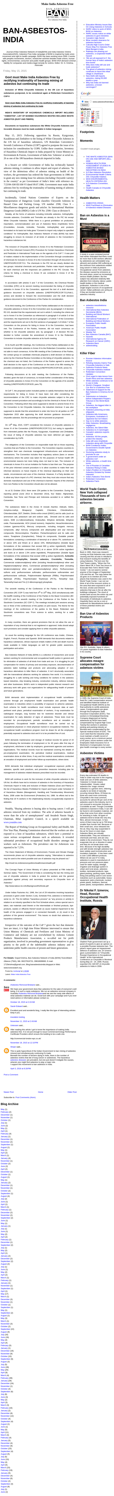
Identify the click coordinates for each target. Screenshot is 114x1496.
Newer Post (9, 1092)
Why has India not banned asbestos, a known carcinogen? (97, 84)
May (2, 1109)
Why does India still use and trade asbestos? (98, 66)
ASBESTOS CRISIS (94, 203)
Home (40, 1092)
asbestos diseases (18, 1060)
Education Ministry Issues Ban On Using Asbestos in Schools (99, 25)
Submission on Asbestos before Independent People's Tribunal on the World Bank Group (98, 399)
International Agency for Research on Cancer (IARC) (98, 340)
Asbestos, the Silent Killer (97, 427)
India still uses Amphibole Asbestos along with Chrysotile (99, 442)
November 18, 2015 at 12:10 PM (24, 1043)
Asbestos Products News (96, 367)
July (2, 1123)
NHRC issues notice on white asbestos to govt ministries (98, 34)
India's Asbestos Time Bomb (98, 477)
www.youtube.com (13, 822)
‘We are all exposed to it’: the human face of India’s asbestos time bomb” (99, 60)
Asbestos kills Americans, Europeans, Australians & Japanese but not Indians (97, 416)
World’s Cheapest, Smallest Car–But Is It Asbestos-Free (98, 386)
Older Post (72, 1092)
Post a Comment (11, 1075)
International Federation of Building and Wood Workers (98, 320)
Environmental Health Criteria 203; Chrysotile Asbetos (98, 175)
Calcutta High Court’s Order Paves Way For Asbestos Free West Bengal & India (99, 47)
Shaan (13, 1047)
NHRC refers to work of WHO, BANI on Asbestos (99, 30)
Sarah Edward (16, 1006)
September (5, 1144)
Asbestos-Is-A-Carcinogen (97, 430)
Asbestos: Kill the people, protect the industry (97, 437)
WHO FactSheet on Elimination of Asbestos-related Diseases (99, 206)
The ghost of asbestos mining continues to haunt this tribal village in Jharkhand (98, 71)
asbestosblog (91, 345)
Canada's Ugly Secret (95, 38)
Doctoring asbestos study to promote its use (98, 453)
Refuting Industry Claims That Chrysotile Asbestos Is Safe (98, 364)
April (3, 1131)
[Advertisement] (35, 1084)
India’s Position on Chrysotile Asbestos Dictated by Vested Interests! (98, 472)
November (5, 1117)
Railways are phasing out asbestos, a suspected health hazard (98, 53)
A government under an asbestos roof (96, 457)
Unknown (14, 1025)
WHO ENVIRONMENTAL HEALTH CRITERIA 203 (97, 180)
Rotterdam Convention (95, 479)
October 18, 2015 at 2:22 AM (22, 1002)
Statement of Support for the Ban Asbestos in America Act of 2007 (99, 392)
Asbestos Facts (92, 481)
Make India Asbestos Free (21, 974)
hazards (89, 336)
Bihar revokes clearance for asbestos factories (97, 41)
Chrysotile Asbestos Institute (98, 369)
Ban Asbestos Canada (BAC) (98, 334)
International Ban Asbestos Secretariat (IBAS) (97, 311)
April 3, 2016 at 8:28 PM (20, 1068)
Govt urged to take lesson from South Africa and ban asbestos (99, 377)
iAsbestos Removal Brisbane (22, 985)
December (5, 1115)
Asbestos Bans (92, 343)
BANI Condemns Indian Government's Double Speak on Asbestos (98, 447)
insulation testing (17, 1017)
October (4, 1120)
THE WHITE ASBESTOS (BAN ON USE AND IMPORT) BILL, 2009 (99, 159)
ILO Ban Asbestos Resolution (98, 172)
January (4, 1136)
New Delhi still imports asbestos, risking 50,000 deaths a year (96, 78)
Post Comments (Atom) (26, 1097)
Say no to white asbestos (96, 421)
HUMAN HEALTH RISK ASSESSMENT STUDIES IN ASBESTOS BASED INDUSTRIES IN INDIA (98, 166)
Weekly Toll (91, 332)
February (4, 1112)
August (4, 1147)
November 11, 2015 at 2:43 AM (23, 1021)
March (3, 1155)
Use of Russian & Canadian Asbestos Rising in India (98, 466)
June (3, 1126)
